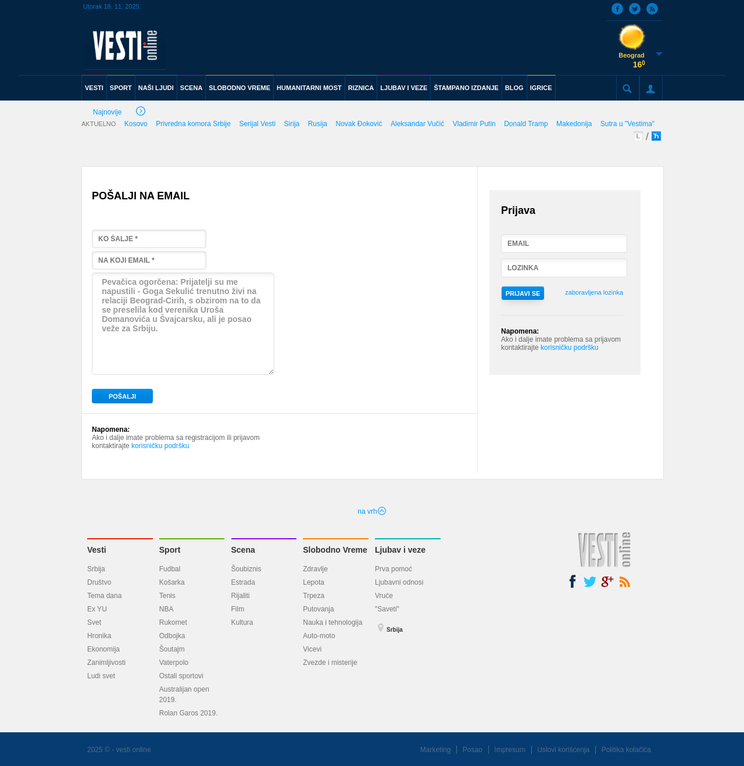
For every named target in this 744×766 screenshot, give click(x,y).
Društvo (99, 582)
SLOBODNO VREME (239, 87)
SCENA (191, 87)
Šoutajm (172, 649)
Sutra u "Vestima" (627, 124)
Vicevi (312, 649)
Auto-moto (319, 636)
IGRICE (541, 87)
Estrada (243, 582)
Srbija (96, 569)
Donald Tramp (526, 124)
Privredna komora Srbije (193, 124)
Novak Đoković (359, 124)
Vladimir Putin (474, 124)
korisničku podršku (160, 446)
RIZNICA (361, 87)
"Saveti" (387, 609)
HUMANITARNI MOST (309, 87)
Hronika (99, 636)
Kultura (242, 622)
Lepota (313, 582)
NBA (166, 609)
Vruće (384, 596)
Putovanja (318, 609)
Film (238, 609)
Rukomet (173, 622)
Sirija (292, 124)
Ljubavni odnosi (399, 582)
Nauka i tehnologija (332, 622)
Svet (94, 622)
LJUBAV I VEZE (403, 87)
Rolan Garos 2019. (188, 713)
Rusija (317, 124)
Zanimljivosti (106, 662)
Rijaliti (240, 596)
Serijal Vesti (257, 124)
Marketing (435, 750)
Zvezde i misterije (330, 662)
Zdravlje (315, 569)
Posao (472, 750)
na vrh (371, 511)
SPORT (121, 87)
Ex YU (97, 609)
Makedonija (574, 124)
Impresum (509, 750)
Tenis (167, 596)
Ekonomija (103, 649)
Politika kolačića (626, 750)
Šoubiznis (246, 569)
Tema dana (104, 596)
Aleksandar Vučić (417, 124)
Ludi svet (101, 676)
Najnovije (119, 113)
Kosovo (136, 124)
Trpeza (313, 596)
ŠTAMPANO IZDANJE (466, 87)
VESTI (94, 87)
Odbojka (172, 636)
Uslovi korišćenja (563, 750)
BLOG (514, 87)
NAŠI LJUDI (156, 87)
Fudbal (170, 569)
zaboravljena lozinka (594, 292)
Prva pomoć (393, 569)
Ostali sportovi (181, 676)
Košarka (172, 582)
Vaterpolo (173, 662)
